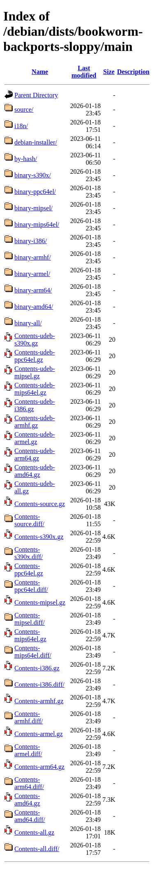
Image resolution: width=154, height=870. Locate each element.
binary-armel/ (32, 273)
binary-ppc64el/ (35, 191)
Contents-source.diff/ (29, 520)
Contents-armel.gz (38, 733)
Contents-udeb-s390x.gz (34, 339)
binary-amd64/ (33, 306)
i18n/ (21, 125)
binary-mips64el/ (36, 224)
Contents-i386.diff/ (39, 684)
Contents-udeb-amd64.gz (34, 471)
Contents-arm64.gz (39, 766)
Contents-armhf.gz (39, 700)
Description (133, 71)
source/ (23, 109)
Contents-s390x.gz (39, 536)
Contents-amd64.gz (27, 799)
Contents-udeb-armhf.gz (34, 421)
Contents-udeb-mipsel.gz (34, 372)
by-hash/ (25, 158)
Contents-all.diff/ (36, 848)
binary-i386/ (30, 240)
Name (40, 71)
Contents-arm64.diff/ (29, 783)
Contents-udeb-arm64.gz (34, 454)
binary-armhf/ (32, 257)
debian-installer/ (35, 142)
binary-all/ (28, 323)
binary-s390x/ (32, 175)
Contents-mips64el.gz (30, 635)
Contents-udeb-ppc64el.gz (34, 356)
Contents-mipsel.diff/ (29, 619)
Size (109, 71)
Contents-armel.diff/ (28, 750)
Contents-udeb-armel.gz (34, 438)
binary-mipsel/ (33, 208)
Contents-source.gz (39, 503)
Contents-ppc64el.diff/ (31, 586)
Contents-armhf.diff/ (28, 717)
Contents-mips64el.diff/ (32, 651)
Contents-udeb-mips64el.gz (34, 389)
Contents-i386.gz (37, 668)
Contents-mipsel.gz (39, 602)
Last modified (83, 71)
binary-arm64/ (33, 290)
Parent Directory (36, 95)
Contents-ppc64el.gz (28, 569)
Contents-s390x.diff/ (28, 553)
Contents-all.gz (34, 832)
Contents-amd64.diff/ (29, 816)
